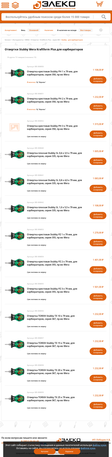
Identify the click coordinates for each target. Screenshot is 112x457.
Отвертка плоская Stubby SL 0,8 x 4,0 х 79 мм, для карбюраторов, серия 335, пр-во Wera (54, 182)
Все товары (85, 30)
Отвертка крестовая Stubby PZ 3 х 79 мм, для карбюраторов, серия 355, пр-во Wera (52, 290)
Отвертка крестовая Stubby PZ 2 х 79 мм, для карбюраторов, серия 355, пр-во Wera (52, 263)
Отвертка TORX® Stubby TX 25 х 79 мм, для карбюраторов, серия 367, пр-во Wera (51, 399)
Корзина (69, 451)
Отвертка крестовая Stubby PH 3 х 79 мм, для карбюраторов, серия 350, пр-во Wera (52, 127)
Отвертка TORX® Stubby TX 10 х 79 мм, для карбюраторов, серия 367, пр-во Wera (51, 317)
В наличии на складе (66, 30)
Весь (23, 30)
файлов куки (88, 448)
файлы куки (99, 445)
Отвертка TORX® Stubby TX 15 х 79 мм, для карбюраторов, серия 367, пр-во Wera (51, 344)
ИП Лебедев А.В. (101, 439)
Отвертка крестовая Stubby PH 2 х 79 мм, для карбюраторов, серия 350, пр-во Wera (52, 100)
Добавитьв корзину (98, 79)
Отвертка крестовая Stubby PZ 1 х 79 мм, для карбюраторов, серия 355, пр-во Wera (52, 236)
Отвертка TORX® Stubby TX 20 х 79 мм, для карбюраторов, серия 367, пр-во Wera (51, 372)
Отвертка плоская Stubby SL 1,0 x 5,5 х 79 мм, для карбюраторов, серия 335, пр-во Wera (54, 209)
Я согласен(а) (56, 452)
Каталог (8, 40)
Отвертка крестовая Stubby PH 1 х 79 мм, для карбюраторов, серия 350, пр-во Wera (52, 73)
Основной (33, 30)
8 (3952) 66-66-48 (30, 441)
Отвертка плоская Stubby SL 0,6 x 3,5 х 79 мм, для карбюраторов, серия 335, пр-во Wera (54, 154)
